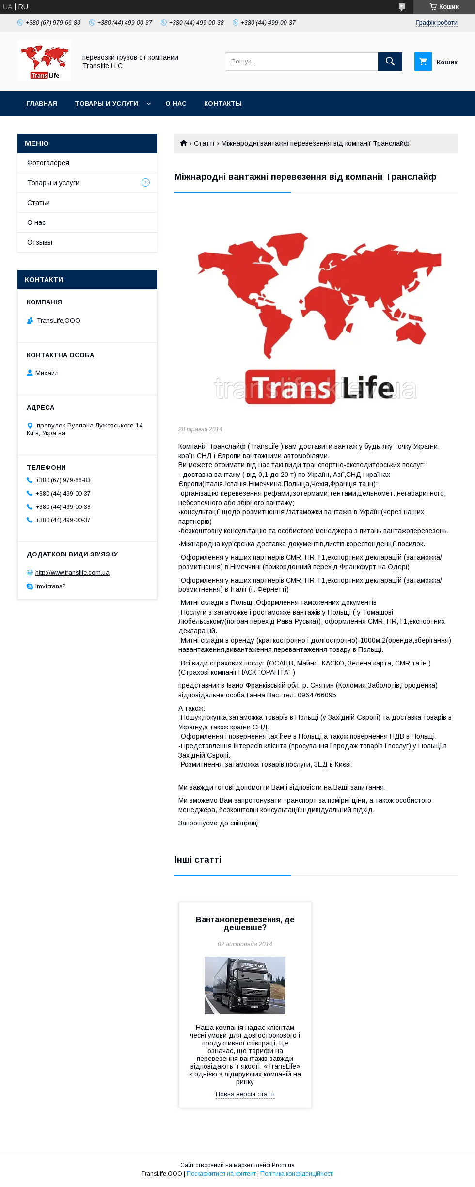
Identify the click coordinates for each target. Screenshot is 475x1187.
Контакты (223, 103)
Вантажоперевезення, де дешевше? (245, 924)
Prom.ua (283, 1165)
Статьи (38, 202)
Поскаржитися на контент (221, 1174)
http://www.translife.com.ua (72, 572)
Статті (204, 143)
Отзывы (39, 242)
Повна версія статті (245, 1094)
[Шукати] (390, 61)
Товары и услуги (106, 103)
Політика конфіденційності (297, 1174)
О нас (176, 103)
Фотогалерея (48, 163)
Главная (41, 103)
